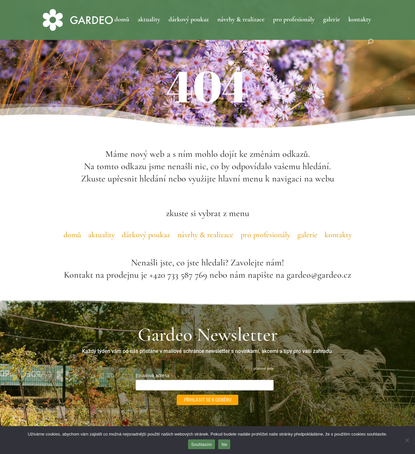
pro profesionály (294, 20)
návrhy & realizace (241, 20)
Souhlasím (201, 444)
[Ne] (407, 440)
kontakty (360, 20)
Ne (224, 444)
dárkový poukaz (189, 20)
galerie (331, 20)
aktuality (149, 20)
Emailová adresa (154, 376)
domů (121, 20)
